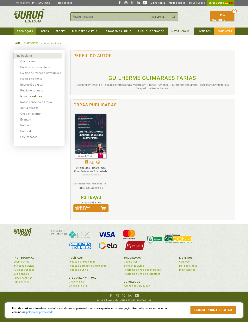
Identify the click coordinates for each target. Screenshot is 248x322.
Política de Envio (78, 270)
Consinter (224, 31)
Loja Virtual (158, 16)
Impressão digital (31, 84)
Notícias (25, 125)
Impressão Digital (24, 265)
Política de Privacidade (82, 261)
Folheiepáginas (98, 162)
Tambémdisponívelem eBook (86, 162)
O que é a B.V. (77, 281)
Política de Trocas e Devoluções (87, 265)
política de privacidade (39, 312)
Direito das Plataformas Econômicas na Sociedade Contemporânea (91, 171)
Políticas (76, 257)
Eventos (25, 119)
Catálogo (184, 261)
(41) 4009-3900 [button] (34, 3)
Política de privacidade (35, 67)
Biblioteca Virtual (82, 277)
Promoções (25, 31)
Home (17, 43)
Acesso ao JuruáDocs (137, 285)
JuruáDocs (132, 281)
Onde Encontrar (23, 278)
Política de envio (31, 78)
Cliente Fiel (130, 261)
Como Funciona (78, 285)
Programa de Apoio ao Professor (143, 270)
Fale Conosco (21, 282)
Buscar (174, 17)
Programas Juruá (118, 31)
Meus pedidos (177, 3)
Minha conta (158, 3)
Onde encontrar (30, 113)
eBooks (60, 31)
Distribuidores (187, 270)
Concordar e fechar (213, 310)
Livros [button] (44, 31)
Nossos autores (31, 96)
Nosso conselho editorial (36, 102)
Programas (132, 257)
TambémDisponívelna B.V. (92, 162)
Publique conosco (32, 90)
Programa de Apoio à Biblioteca (142, 274)
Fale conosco (64, 3)
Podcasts (26, 131)
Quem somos (29, 61)
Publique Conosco (151, 31)
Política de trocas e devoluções (40, 73)
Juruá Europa (220, 3)
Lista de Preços (188, 265)
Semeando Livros (134, 265)
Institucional (181, 31)
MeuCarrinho (219, 17)
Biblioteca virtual (85, 31)
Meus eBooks (197, 3)
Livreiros (204, 31)
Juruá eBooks (29, 107)
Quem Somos (21, 261)
